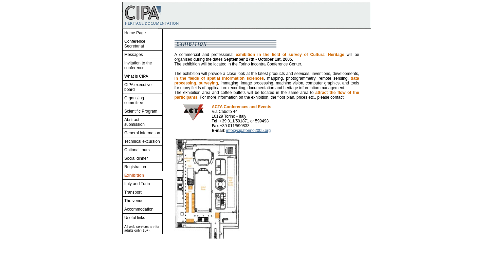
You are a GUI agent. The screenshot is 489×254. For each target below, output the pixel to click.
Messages (133, 54)
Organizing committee (134, 100)
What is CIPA (136, 76)
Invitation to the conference (138, 65)
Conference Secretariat (134, 43)
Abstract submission (134, 122)
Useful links (134, 217)
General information (142, 133)
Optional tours (137, 150)
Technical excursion (142, 141)
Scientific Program (140, 111)
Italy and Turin (137, 183)
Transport (133, 192)
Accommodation (138, 209)
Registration (135, 166)
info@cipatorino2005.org (248, 130)
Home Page (135, 33)
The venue (134, 200)
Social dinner (136, 158)
